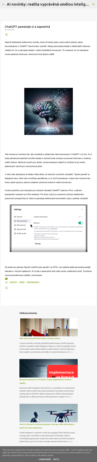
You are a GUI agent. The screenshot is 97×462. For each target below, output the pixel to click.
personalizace (33, 282)
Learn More (45, 459)
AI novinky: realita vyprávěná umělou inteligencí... (51, 4)
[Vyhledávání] (93, 4)
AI (6, 282)
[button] (6, 34)
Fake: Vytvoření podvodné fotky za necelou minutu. (39, 338)
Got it (56, 459)
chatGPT (13, 282)
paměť (22, 282)
